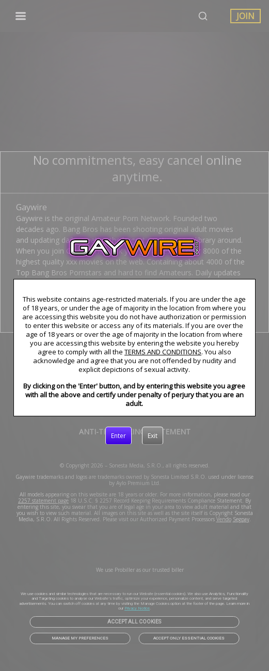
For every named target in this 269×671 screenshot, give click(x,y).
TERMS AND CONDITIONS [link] (162, 351)
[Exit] (152, 436)
